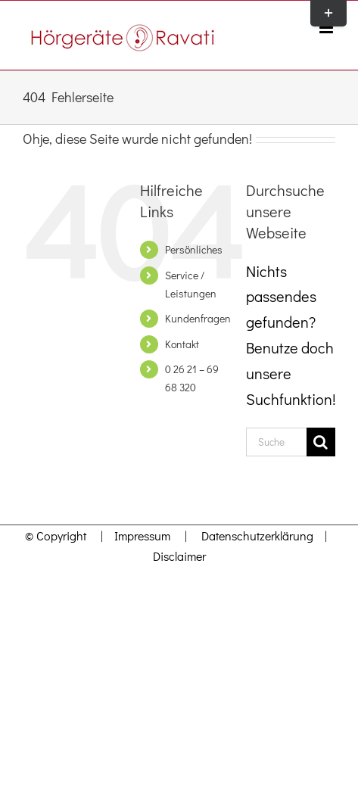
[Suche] (321, 442)
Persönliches (194, 249)
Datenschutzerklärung (257, 535)
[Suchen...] (276, 442)
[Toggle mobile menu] (327, 28)
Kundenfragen (198, 318)
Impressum (138, 535)
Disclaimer (179, 556)
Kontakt (182, 344)
